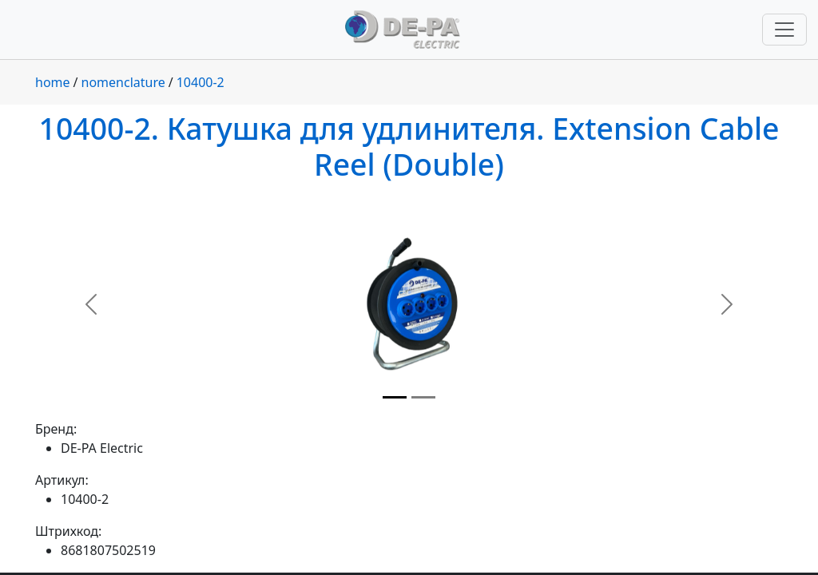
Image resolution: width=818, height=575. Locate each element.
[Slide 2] (423, 397)
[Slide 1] (395, 397)
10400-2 (200, 82)
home (52, 82)
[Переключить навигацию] (784, 30)
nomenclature (123, 82)
